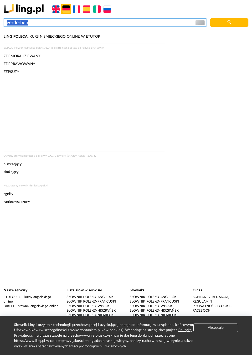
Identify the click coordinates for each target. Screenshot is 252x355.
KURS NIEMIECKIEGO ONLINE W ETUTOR (52, 36)
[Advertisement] (84, 114)
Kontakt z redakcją (211, 297)
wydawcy (98, 47)
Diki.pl (9, 306)
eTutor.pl (12, 297)
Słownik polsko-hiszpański (92, 310)
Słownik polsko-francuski (91, 301)
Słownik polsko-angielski (90, 297)
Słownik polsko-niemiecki (90, 315)
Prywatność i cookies (213, 306)
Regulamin (202, 301)
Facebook (201, 310)
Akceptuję (216, 327)
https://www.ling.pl (30, 341)
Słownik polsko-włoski (88, 306)
